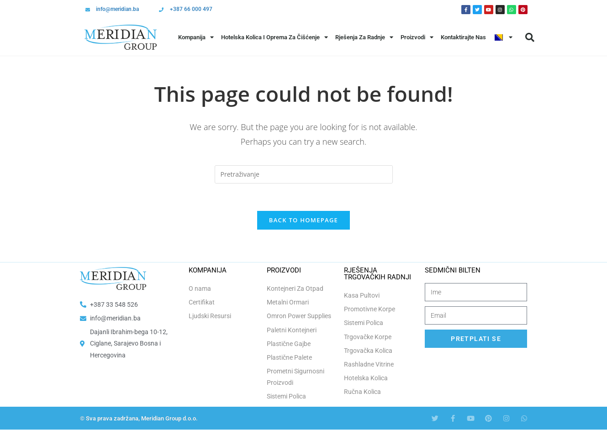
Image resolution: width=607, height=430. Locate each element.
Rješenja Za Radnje (364, 37)
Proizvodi (417, 37)
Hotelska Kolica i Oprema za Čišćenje (274, 37)
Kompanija (196, 37)
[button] (530, 37)
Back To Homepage (303, 220)
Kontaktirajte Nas (463, 37)
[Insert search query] (304, 174)
